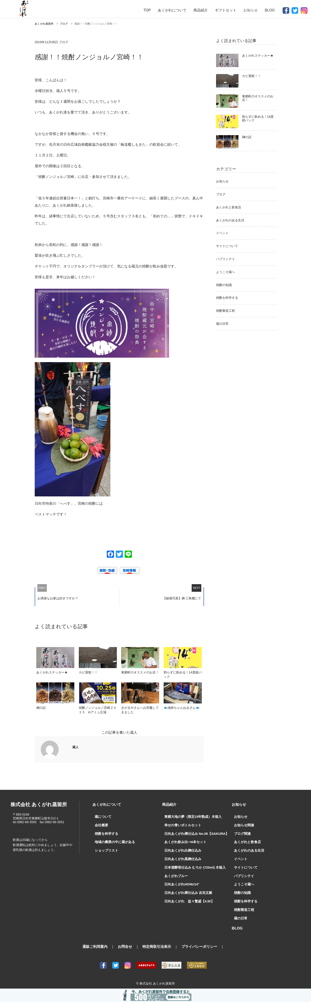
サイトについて (227, 246)
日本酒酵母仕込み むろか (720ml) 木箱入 (192, 866)
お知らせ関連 (243, 825)
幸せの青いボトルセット (181, 825)
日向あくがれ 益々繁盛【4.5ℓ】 (187, 899)
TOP (147, 10)
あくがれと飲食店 (228, 207)
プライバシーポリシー (199, 944)
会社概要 (101, 825)
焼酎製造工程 (225, 310)
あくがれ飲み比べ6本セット (184, 841)
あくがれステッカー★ (257, 55)
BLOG (270, 10)
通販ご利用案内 (94, 944)
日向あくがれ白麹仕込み (181, 849)
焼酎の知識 (224, 285)
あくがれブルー (175, 874)
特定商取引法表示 (156, 944)
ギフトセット (225, 10)
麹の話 (246, 137)
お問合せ (125, 944)
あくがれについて (172, 10)
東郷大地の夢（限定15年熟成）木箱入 (191, 816)
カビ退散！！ (251, 76)
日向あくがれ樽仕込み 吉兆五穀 (186, 891)
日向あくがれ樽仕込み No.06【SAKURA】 (194, 833)
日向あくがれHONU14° (180, 882)
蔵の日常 (222, 323)
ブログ (220, 194)
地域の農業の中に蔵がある (113, 841)
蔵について (102, 816)
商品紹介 (200, 10)
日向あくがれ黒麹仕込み (181, 858)
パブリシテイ (225, 259)
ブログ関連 (242, 833)
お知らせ (222, 181)
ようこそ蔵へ (225, 272)
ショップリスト (106, 849)
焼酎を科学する (227, 297)
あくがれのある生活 (230, 220)
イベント (222, 233)
